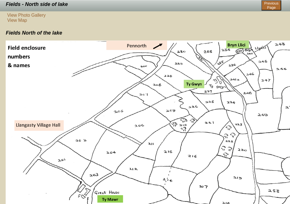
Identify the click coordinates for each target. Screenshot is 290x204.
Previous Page (271, 5)
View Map (17, 20)
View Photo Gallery (26, 15)
